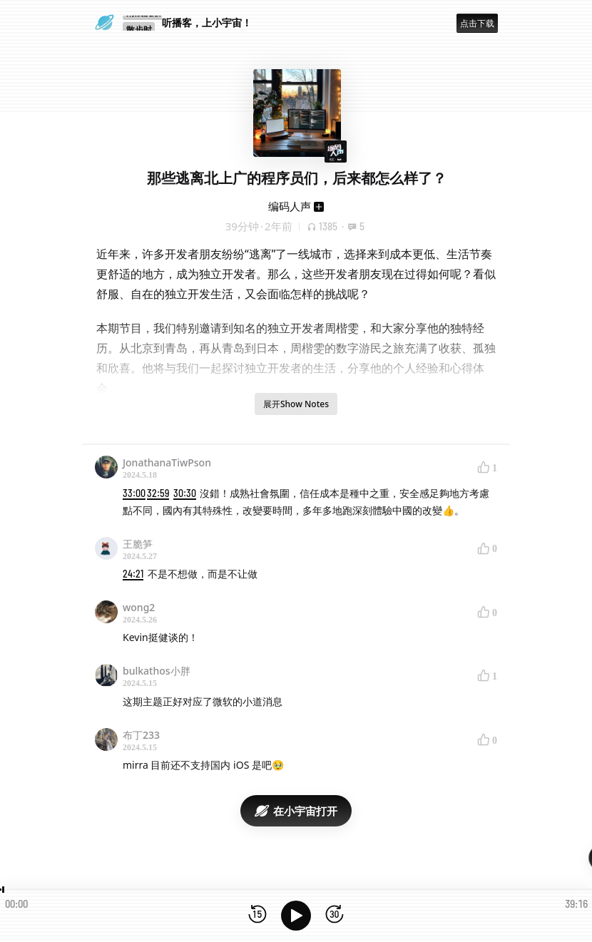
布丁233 (141, 735)
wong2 (139, 607)
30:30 (184, 493)
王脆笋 (138, 544)
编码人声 (289, 206)
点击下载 (477, 23)
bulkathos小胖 (156, 670)
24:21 (133, 574)
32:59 (158, 493)
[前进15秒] (334, 915)
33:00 (134, 493)
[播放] (296, 916)
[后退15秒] (257, 915)
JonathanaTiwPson (167, 462)
